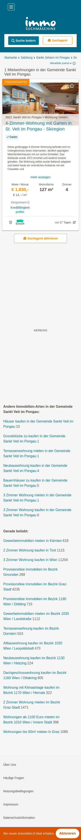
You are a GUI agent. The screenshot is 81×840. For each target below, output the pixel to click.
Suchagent (57, 40)
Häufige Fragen (13, 778)
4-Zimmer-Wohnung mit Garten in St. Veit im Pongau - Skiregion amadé (38, 126)
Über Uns (9, 764)
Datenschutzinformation (19, 817)
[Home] (40, 24)
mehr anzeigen (40, 177)
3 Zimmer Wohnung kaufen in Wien (30, 560)
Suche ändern (23, 41)
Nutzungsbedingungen (18, 791)
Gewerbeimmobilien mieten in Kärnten (32, 541)
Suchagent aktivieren (40, 238)
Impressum (10, 804)
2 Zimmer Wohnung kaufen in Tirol (29, 550)
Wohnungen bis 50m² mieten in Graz (31, 732)
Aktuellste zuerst (61, 63)
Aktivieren (67, 833)
